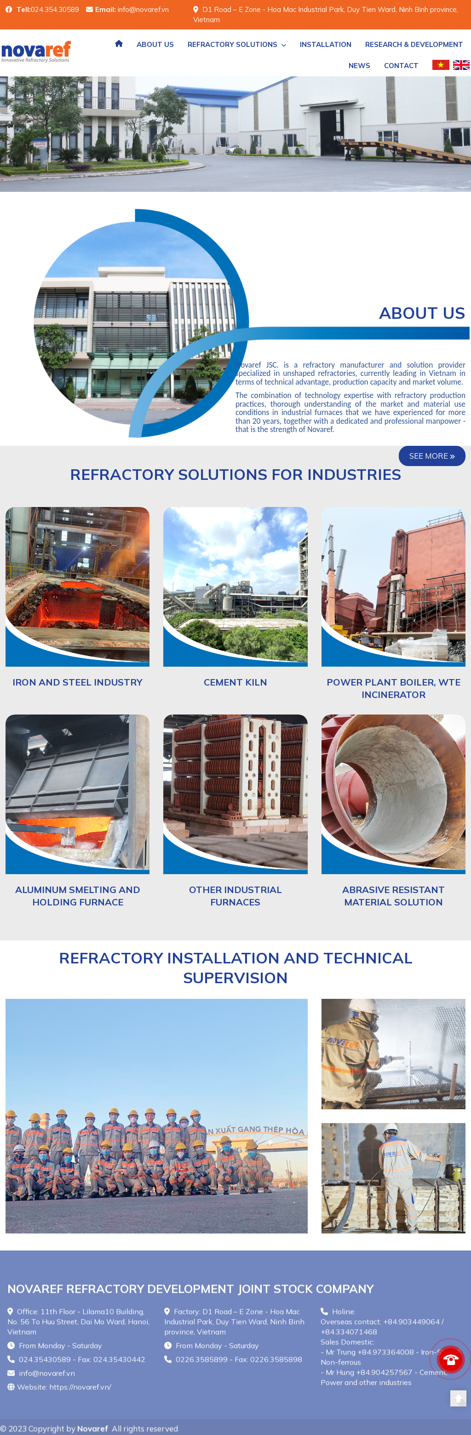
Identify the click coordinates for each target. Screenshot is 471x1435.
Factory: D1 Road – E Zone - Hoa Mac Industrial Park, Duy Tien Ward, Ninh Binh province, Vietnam (234, 1325)
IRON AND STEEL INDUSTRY (77, 682)
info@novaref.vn (41, 1376)
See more (432, 456)
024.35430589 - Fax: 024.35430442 (76, 1362)
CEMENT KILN (235, 682)
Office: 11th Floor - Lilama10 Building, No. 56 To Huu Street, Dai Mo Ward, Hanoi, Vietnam (78, 1325)
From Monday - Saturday (54, 1349)
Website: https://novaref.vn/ (59, 1390)
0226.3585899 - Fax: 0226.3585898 (233, 1362)
